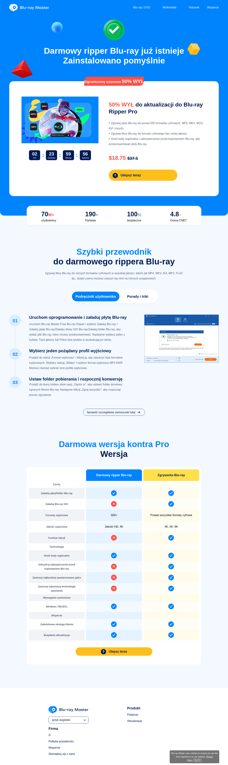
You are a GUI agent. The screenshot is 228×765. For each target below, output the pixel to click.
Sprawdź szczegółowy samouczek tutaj (114, 395)
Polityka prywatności (61, 724)
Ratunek (194, 7)
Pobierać (132, 698)
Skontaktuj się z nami (62, 737)
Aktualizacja (134, 704)
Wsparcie (213, 7)
